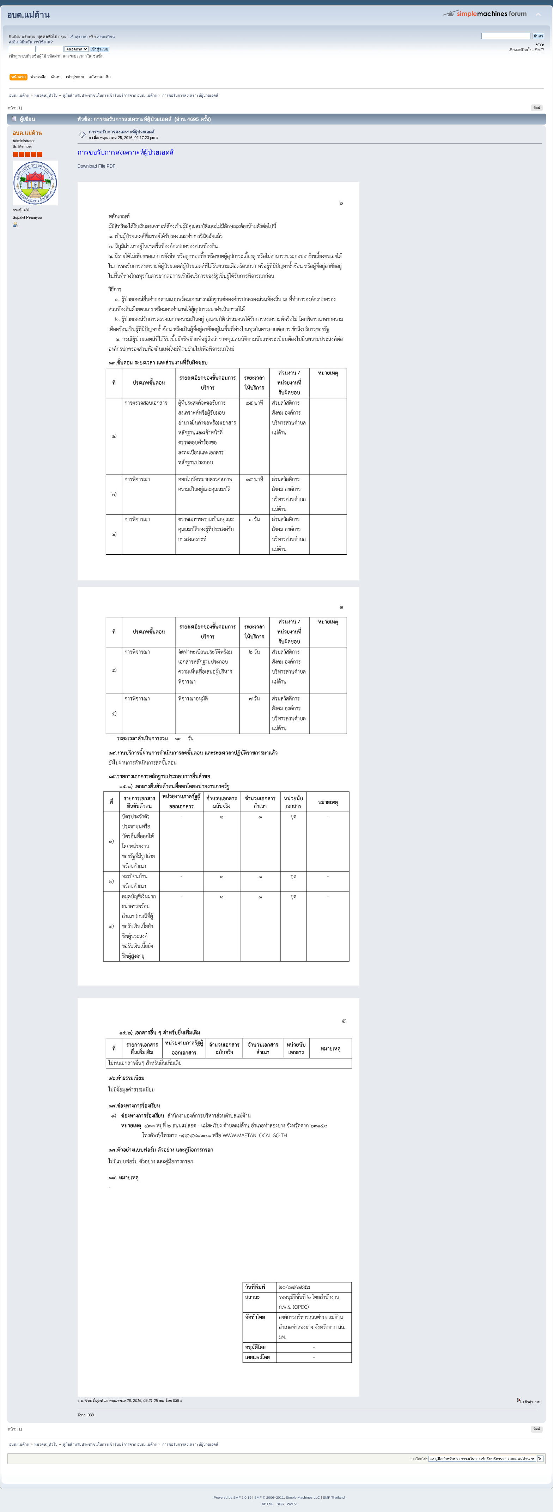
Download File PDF (97, 166)
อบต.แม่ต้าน (28, 15)
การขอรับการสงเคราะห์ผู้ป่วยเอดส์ (121, 131)
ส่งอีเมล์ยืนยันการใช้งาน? (31, 42)
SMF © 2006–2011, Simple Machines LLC (287, 1497)
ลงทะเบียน (106, 37)
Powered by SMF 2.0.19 (232, 1497)
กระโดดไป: (419, 1459)
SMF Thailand (334, 1497)
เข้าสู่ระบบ (78, 37)
